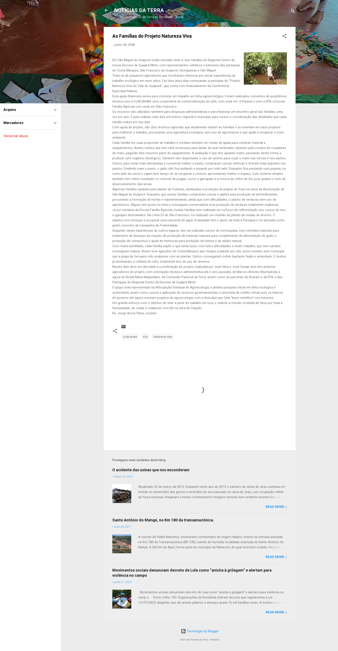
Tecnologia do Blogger (200, 631)
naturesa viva (162, 337)
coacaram (130, 337)
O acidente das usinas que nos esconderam (150, 470)
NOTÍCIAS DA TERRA (139, 10)
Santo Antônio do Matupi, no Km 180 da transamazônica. (163, 520)
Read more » (276, 507)
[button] (284, 36)
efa (145, 337)
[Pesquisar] (293, 11)
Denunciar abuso (15, 136)
